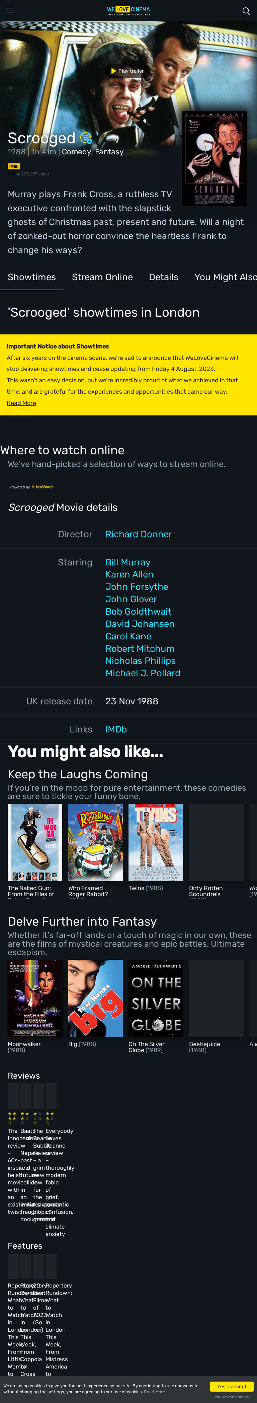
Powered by (32, 487)
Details (163, 277)
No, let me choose (232, 1397)
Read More (154, 1391)
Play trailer (125, 71)
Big (73, 1044)
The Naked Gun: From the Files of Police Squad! (31, 894)
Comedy (76, 151)
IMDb (116, 729)
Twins (137, 888)
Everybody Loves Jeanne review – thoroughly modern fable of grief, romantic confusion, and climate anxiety (200, 1146)
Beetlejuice (204, 1044)
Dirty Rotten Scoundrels (206, 891)
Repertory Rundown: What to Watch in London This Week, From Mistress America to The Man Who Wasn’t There (202, 1251)
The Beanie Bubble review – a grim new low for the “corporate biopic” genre (145, 1139)
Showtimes (32, 277)
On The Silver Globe (146, 1047)
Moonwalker (24, 1044)
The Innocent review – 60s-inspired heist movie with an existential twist (29, 1139)
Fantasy (109, 151)
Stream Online (102, 277)
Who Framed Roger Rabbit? (88, 891)
